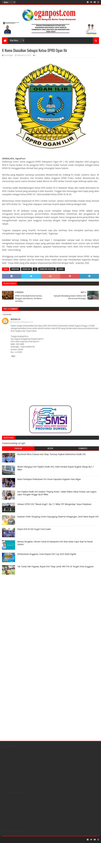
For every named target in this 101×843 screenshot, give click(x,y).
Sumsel (60, 269)
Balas (13, 356)
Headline (15, 269)
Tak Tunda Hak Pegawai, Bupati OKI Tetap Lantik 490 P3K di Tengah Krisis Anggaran (55, 566)
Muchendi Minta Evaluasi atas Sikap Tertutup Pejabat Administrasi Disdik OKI (51, 454)
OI (35, 269)
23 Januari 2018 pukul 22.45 (22, 322)
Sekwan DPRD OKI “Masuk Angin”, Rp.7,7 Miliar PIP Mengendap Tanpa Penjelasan (54, 504)
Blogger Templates (35, 840)
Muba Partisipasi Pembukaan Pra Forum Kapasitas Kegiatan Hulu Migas (49, 479)
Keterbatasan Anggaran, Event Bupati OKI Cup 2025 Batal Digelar (46, 554)
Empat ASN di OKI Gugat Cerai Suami (34, 529)
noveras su (15, 319)
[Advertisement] (20, 594)
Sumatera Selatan (47, 269)
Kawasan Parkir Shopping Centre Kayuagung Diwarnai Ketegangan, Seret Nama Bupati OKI (58, 516)
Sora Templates (18, 840)
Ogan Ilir (26, 269)
